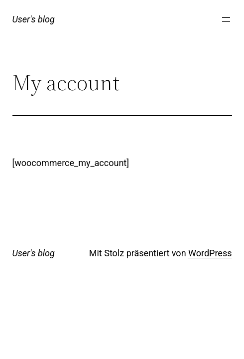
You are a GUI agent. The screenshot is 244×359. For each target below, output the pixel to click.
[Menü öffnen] (226, 19)
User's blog (33, 19)
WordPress (210, 253)
